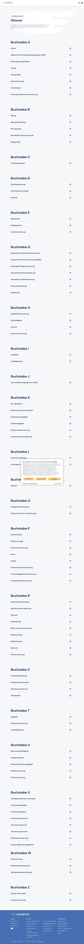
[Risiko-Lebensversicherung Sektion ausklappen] (42, 628)
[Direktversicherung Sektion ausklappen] (42, 184)
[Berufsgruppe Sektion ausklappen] (42, 129)
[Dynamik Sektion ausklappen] (42, 197)
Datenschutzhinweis (32, 483)
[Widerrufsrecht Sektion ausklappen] (42, 859)
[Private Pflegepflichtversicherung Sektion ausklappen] (42, 574)
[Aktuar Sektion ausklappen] (42, 48)
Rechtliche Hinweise (30, 941)
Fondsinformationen (48, 926)
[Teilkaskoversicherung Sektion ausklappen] (42, 723)
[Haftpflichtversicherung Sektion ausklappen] (42, 314)
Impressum (13, 941)
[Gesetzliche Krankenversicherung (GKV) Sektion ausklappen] (42, 259)
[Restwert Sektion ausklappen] (42, 615)
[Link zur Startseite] (7, 3)
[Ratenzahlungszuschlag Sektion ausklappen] (42, 602)
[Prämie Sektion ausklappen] (42, 561)
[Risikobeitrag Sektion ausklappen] (42, 621)
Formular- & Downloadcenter (65, 928)
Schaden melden (62, 921)
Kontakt (59, 933)
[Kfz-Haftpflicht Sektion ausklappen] (42, 404)
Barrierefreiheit (40, 941)
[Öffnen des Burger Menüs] (82, 3)
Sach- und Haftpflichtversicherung (32, 931)
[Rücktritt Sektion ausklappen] (42, 648)
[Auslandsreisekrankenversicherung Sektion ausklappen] (42, 94)
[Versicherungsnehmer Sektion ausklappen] (42, 818)
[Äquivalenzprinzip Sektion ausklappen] (42, 81)
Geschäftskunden (47, 930)
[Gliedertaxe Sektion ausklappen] (42, 292)
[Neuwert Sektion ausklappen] (42, 485)
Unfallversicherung (30, 928)
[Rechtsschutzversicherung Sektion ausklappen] (42, 608)
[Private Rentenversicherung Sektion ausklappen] (42, 580)
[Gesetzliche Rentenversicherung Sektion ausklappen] (42, 273)
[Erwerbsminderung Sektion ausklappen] (42, 232)
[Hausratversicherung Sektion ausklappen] (42, 333)
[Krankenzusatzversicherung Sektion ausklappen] (42, 436)
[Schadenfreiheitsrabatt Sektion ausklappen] (42, 682)
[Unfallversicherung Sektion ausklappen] (42, 771)
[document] (42, 469)
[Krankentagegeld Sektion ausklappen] (42, 423)
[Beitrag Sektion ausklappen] (42, 115)
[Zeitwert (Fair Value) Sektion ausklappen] (42, 893)
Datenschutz (21, 941)
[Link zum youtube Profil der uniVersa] (12, 928)
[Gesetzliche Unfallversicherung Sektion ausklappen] (42, 279)
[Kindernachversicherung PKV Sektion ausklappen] (42, 410)
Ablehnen (28, 479)
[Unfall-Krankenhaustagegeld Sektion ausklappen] (42, 764)
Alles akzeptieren (54, 479)
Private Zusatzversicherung (49, 921)
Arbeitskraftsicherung (31, 923)
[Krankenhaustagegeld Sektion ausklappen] (42, 417)
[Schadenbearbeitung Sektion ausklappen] (42, 676)
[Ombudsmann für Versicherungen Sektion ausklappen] (42, 513)
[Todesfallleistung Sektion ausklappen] (42, 730)
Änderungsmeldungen (63, 923)
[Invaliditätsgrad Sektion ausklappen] (42, 361)
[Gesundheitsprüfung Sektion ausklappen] (42, 286)
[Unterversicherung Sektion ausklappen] (42, 777)
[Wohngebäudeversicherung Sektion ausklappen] (42, 872)
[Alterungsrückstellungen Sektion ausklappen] (42, 61)
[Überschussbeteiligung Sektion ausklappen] (42, 751)
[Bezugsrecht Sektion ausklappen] (42, 142)
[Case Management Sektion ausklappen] (42, 163)
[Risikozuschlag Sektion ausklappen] (42, 635)
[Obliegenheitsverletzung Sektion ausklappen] (42, 507)
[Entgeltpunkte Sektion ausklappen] (42, 225)
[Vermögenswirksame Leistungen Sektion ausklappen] (42, 798)
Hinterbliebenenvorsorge (49, 923)
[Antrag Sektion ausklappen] (42, 68)
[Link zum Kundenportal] (78, 3)
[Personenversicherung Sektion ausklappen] (42, 548)
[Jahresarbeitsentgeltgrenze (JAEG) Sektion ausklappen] (42, 382)
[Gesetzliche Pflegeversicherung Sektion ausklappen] (42, 266)
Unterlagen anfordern (63, 926)
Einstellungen (41, 479)
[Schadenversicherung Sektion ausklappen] (42, 689)
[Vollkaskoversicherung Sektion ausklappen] (42, 838)
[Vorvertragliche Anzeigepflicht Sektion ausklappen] (42, 845)
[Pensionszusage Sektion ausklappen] (42, 541)
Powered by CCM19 (57, 483)
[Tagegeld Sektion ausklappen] (42, 717)
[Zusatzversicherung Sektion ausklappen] (42, 900)
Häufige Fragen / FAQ (63, 930)
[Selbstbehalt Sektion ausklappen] (42, 695)
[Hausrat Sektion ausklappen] (42, 327)
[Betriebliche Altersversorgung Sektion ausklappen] (42, 135)
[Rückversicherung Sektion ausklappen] (42, 654)
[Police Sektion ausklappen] (42, 554)
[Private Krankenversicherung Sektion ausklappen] (42, 567)
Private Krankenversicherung (33, 921)
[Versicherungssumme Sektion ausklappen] (42, 831)
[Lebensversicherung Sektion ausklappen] (42, 458)
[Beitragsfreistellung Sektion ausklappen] (42, 122)
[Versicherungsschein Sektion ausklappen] (42, 825)
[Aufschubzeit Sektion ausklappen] (42, 88)
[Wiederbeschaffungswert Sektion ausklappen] (42, 865)
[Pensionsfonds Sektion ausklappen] (42, 534)
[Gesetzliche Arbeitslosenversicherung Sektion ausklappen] (42, 253)
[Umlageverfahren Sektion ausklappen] (42, 757)
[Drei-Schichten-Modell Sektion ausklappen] (42, 191)
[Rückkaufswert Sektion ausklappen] (42, 641)
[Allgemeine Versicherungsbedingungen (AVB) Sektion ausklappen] (42, 55)
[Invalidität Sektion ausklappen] (42, 355)
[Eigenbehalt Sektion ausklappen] (42, 219)
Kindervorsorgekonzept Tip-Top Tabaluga (33, 936)
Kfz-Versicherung (47, 928)
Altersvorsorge (29, 926)
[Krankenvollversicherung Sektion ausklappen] (42, 430)
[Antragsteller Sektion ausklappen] (42, 74)
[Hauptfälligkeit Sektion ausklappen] (42, 320)
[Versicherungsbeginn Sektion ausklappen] (42, 805)
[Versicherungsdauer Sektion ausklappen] (42, 812)
